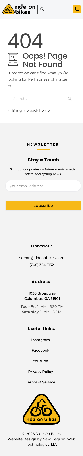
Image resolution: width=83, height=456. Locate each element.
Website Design (22, 439)
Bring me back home (29, 110)
